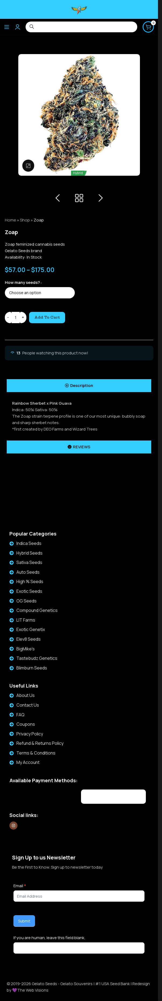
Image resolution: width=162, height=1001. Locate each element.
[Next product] (100, 198)
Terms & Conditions (35, 753)
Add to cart (47, 317)
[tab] (79, 385)
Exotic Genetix (30, 629)
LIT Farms (25, 620)
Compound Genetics (37, 610)
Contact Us (27, 705)
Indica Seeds (28, 543)
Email (19, 886)
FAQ (20, 715)
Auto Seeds (28, 572)
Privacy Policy (29, 734)
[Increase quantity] (23, 317)
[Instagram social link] (13, 826)
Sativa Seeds (29, 562)
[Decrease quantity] (8, 317)
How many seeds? (22, 282)
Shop (25, 220)
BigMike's (25, 649)
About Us (25, 695)
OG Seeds (26, 601)
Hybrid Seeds (29, 553)
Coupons (25, 724)
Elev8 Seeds (28, 639)
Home (10, 220)
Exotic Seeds (29, 591)
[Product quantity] (16, 317)
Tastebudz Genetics (36, 658)
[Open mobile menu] (6, 27)
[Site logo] (79, 9)
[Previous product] (57, 198)
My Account (28, 762)
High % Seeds (29, 581)
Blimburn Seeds (31, 668)
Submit (24, 921)
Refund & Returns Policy (40, 743)
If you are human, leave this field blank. (49, 937)
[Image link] (42, 796)
